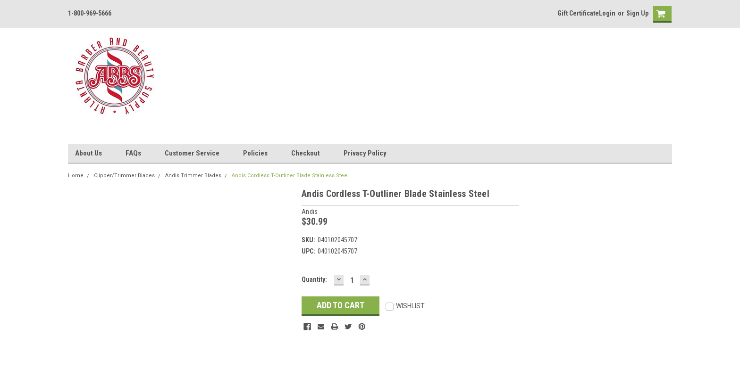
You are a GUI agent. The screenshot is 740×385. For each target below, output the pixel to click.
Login (607, 13)
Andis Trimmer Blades (193, 175)
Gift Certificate (578, 13)
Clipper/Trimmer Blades (124, 175)
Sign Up (637, 13)
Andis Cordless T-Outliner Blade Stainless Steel (290, 175)
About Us (88, 153)
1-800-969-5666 (89, 13)
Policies (255, 153)
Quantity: (314, 279)
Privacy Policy (365, 153)
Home (76, 175)
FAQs (133, 153)
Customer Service (192, 153)
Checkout (305, 153)
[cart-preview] (660, 14)
